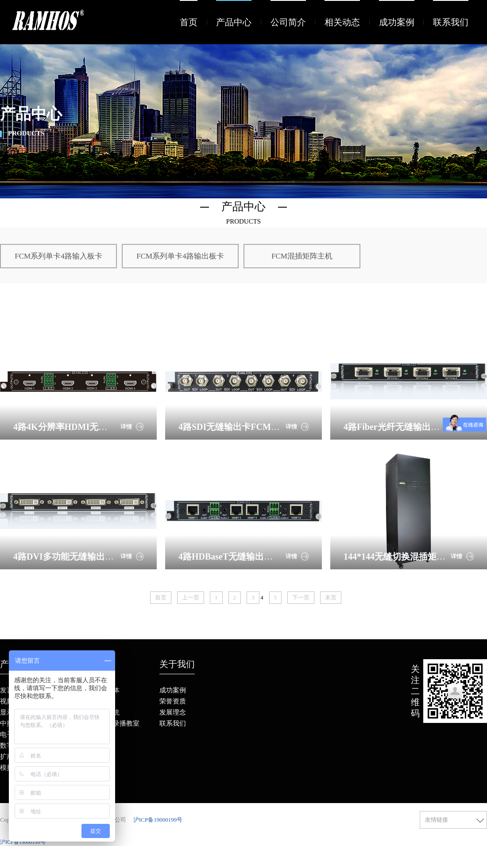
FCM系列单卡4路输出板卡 (180, 256)
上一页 (190, 597)
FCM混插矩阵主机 (301, 256)
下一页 (300, 597)
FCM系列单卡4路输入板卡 (58, 256)
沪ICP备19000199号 (157, 819)
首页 (188, 22)
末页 (330, 597)
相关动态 (342, 22)
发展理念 (172, 712)
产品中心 (233, 22)
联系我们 (450, 22)
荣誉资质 (172, 701)
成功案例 (396, 22)
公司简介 (288, 22)
